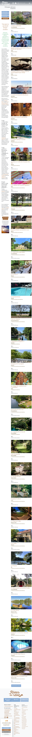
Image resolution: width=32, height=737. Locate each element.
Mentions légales (9, 713)
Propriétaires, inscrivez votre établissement (8, 711)
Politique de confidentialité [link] (6, 734)
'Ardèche (7, 104)
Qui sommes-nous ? (9, 709)
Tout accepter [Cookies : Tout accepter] (6, 728)
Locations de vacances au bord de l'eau (21, 20)
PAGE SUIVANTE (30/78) (16, 685)
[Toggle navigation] (29, 3)
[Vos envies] (5, 16)
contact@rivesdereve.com (10, 706)
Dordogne (3, 104)
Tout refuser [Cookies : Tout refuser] (6, 729)
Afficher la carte (21, 3)
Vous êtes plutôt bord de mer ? (6, 218)
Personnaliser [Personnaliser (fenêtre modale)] (6, 731)
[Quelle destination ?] (5, 12)
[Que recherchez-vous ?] (5, 14)
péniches (3, 191)
